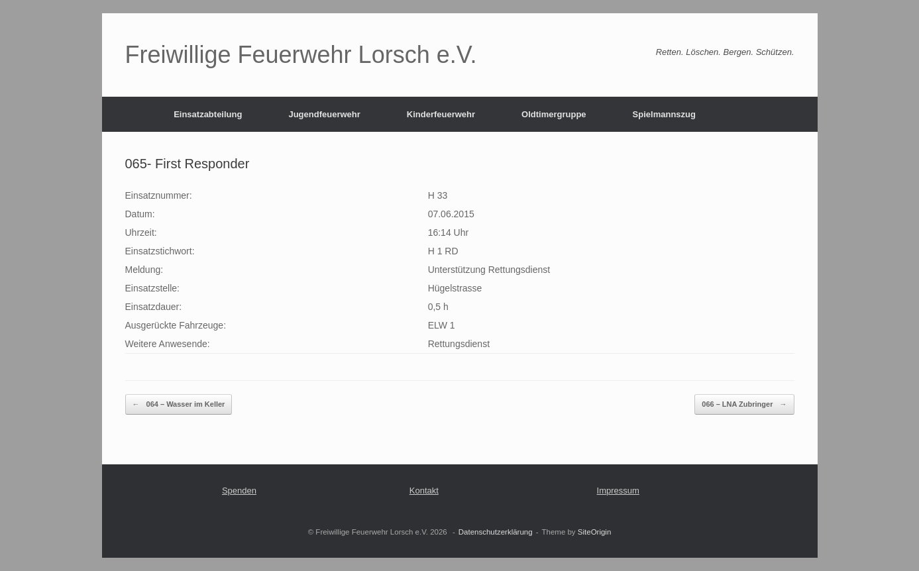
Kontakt (424, 490)
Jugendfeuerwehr (324, 114)
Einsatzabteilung (208, 114)
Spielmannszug (664, 114)
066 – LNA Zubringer (744, 404)
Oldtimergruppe (553, 114)
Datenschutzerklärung (496, 532)
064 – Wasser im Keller (179, 404)
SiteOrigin (595, 532)
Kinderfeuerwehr (441, 114)
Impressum (618, 490)
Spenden (239, 490)
